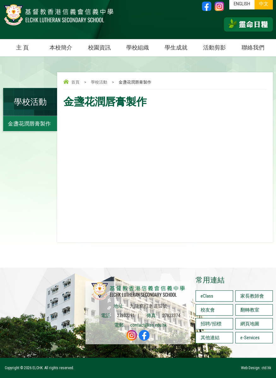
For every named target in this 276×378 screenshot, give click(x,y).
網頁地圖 (249, 324)
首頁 (75, 82)
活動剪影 (218, 45)
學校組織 (141, 45)
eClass (207, 296)
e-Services (250, 337)
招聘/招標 (211, 324)
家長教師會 (252, 296)
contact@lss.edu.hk (148, 325)
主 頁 (22, 47)
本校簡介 (65, 45)
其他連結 (210, 337)
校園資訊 (103, 45)
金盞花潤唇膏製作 (29, 123)
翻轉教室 (249, 310)
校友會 (208, 310)
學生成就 (176, 47)
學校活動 (99, 82)
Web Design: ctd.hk (256, 368)
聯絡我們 (253, 47)
